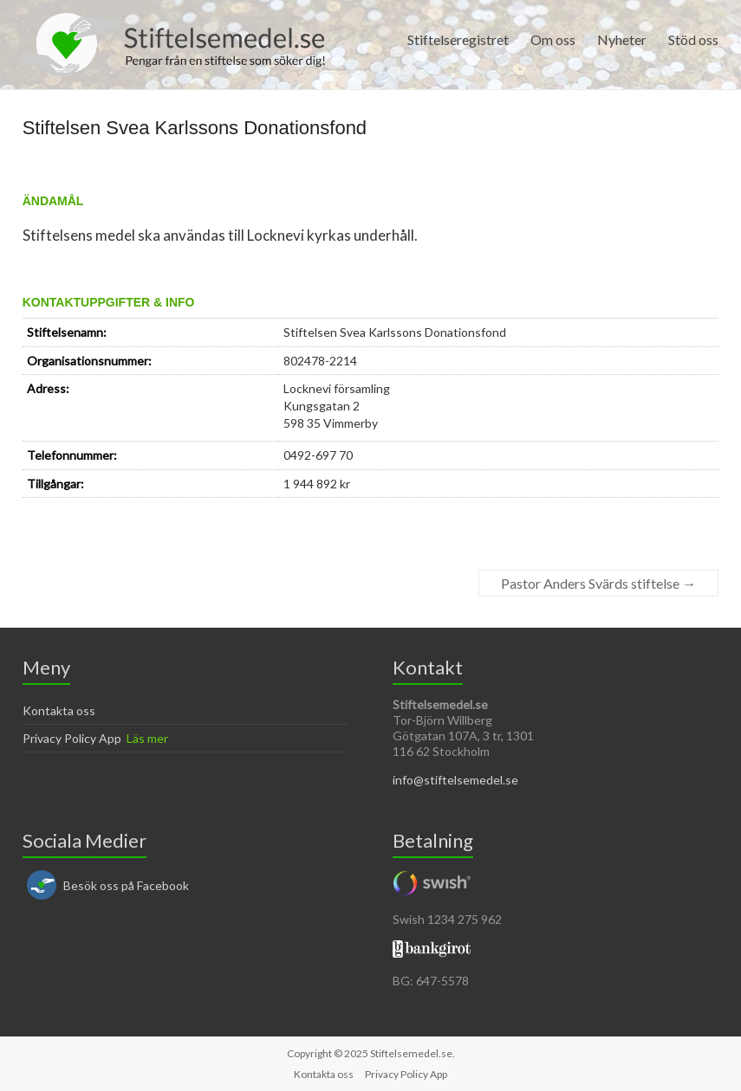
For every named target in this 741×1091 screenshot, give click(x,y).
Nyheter (622, 39)
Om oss (552, 39)
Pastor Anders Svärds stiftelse (598, 583)
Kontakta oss (59, 710)
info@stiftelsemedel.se (455, 779)
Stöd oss (693, 39)
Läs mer (147, 738)
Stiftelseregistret (458, 39)
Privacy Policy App (72, 738)
